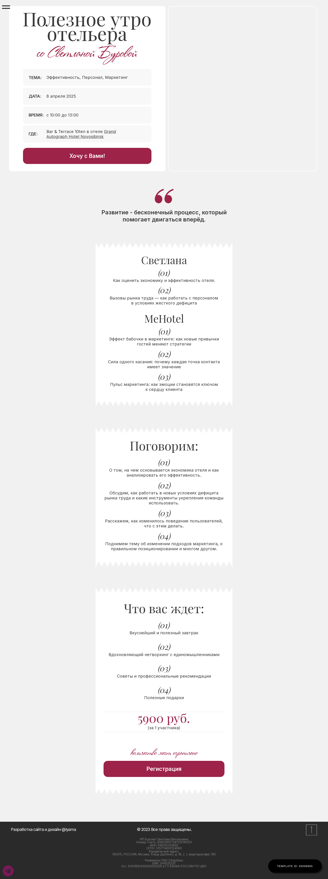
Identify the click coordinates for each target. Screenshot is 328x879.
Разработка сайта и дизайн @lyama (43, 829)
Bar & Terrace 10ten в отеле (81, 134)
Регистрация (164, 769)
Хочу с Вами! (87, 156)
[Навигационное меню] (6, 7)
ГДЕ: (33, 133)
